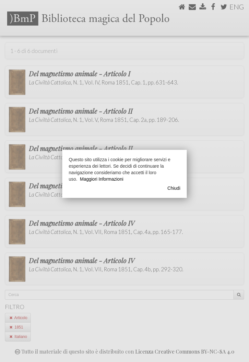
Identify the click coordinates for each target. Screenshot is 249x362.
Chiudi (173, 188)
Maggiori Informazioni (101, 179)
